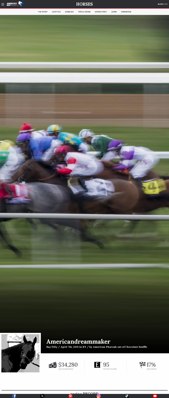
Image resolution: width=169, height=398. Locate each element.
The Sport (43, 11)
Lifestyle (56, 11)
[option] (84, 184)
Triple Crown (84, 11)
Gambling (69, 11)
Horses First (101, 11)
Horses (84, 4)
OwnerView (126, 11)
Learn (114, 11)
